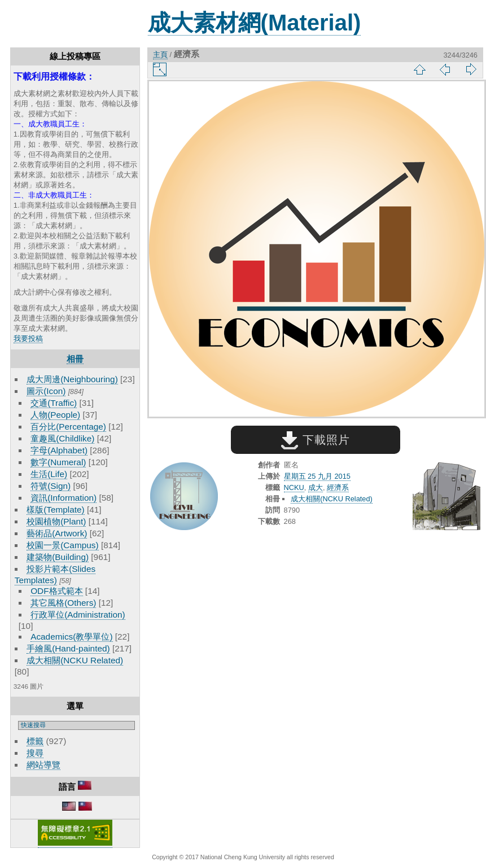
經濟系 (338, 487)
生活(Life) (48, 474)
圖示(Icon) (46, 391)
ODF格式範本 (56, 591)
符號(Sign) (50, 486)
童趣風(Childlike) (62, 438)
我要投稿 (28, 338)
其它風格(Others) (63, 602)
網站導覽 (43, 764)
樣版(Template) (56, 509)
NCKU (294, 487)
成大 (315, 487)
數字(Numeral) (58, 462)
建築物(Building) (58, 557)
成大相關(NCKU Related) (75, 660)
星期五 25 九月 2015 (317, 476)
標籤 (35, 741)
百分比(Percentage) (68, 426)
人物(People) (55, 414)
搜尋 (35, 753)
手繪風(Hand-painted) (68, 648)
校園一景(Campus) (62, 545)
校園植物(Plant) (56, 521)
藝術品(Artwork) (57, 533)
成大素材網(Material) (254, 22)
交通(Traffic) (53, 403)
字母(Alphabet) (58, 450)
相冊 (75, 359)
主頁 (160, 54)
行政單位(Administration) (77, 614)
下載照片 (315, 440)
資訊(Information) (63, 497)
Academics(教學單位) (71, 636)
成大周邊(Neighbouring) (72, 379)
